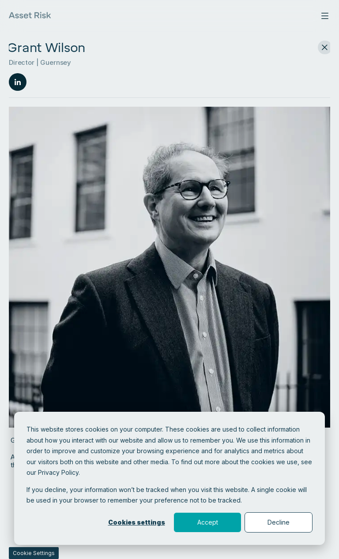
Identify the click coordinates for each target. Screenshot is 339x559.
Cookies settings (136, 522)
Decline (278, 522)
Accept (207, 522)
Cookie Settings (34, 553)
